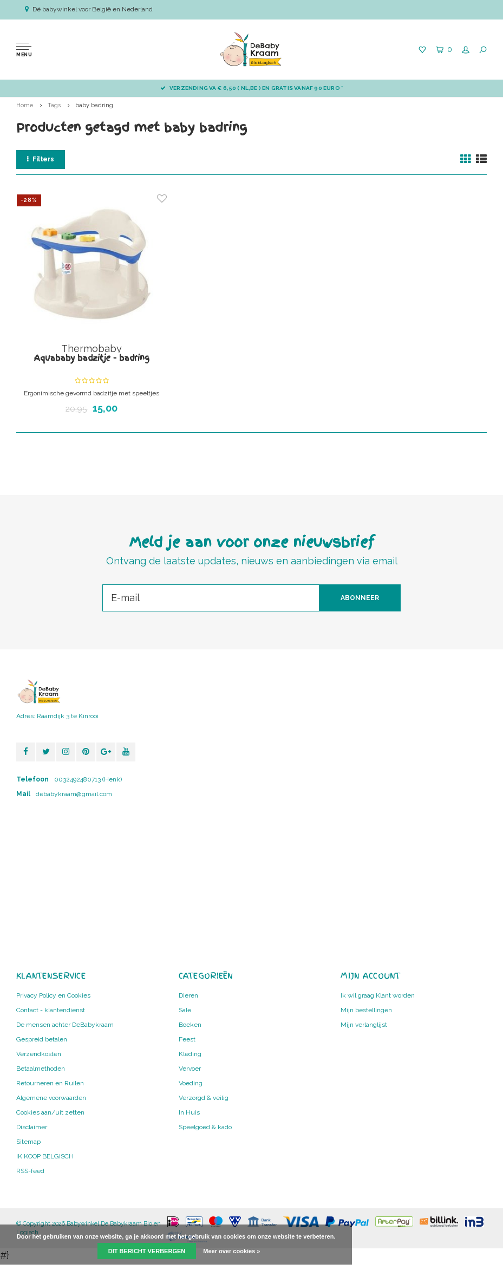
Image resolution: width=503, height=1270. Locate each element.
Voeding (190, 1083)
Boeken (190, 1024)
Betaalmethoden (40, 1068)
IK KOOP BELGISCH (45, 1156)
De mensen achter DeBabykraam (65, 1024)
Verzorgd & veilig (203, 1098)
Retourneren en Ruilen (50, 1083)
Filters (40, 159)
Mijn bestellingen (366, 1010)
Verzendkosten (38, 1054)
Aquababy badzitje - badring (91, 358)
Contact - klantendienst (50, 1010)
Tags (54, 105)
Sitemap (28, 1141)
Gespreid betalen (41, 1039)
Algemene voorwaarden (51, 1098)
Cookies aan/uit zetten (50, 1112)
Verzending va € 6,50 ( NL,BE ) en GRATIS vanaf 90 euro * (251, 88)
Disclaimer (31, 1127)
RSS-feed (30, 1171)
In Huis (189, 1112)
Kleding (190, 1054)
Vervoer (190, 1068)
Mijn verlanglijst (364, 1024)
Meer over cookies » (231, 1251)
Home (24, 105)
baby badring (94, 105)
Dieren (188, 995)
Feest (187, 1039)
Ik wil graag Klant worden (378, 995)
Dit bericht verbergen (146, 1251)
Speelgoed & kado (205, 1127)
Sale (185, 1010)
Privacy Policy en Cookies (53, 995)
